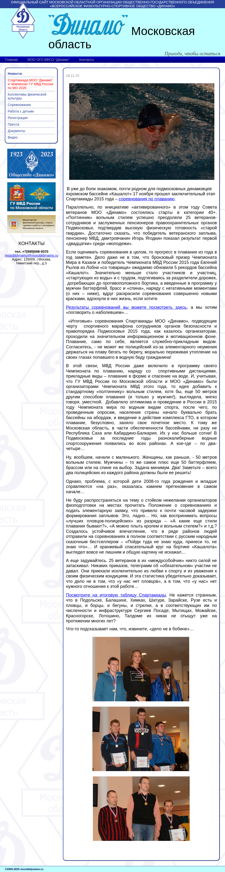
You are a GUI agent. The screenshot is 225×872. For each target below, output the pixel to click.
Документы (16, 131)
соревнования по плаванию (147, 199)
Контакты (86, 60)
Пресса (13, 124)
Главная (11, 60)
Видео (13, 137)
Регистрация (18, 118)
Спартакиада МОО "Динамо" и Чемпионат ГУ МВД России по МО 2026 (30, 84)
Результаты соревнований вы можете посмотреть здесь (126, 307)
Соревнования (19, 105)
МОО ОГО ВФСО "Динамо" (48, 60)
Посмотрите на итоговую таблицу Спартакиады (116, 595)
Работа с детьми (21, 111)
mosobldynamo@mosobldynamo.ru (31, 255)
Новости (15, 74)
